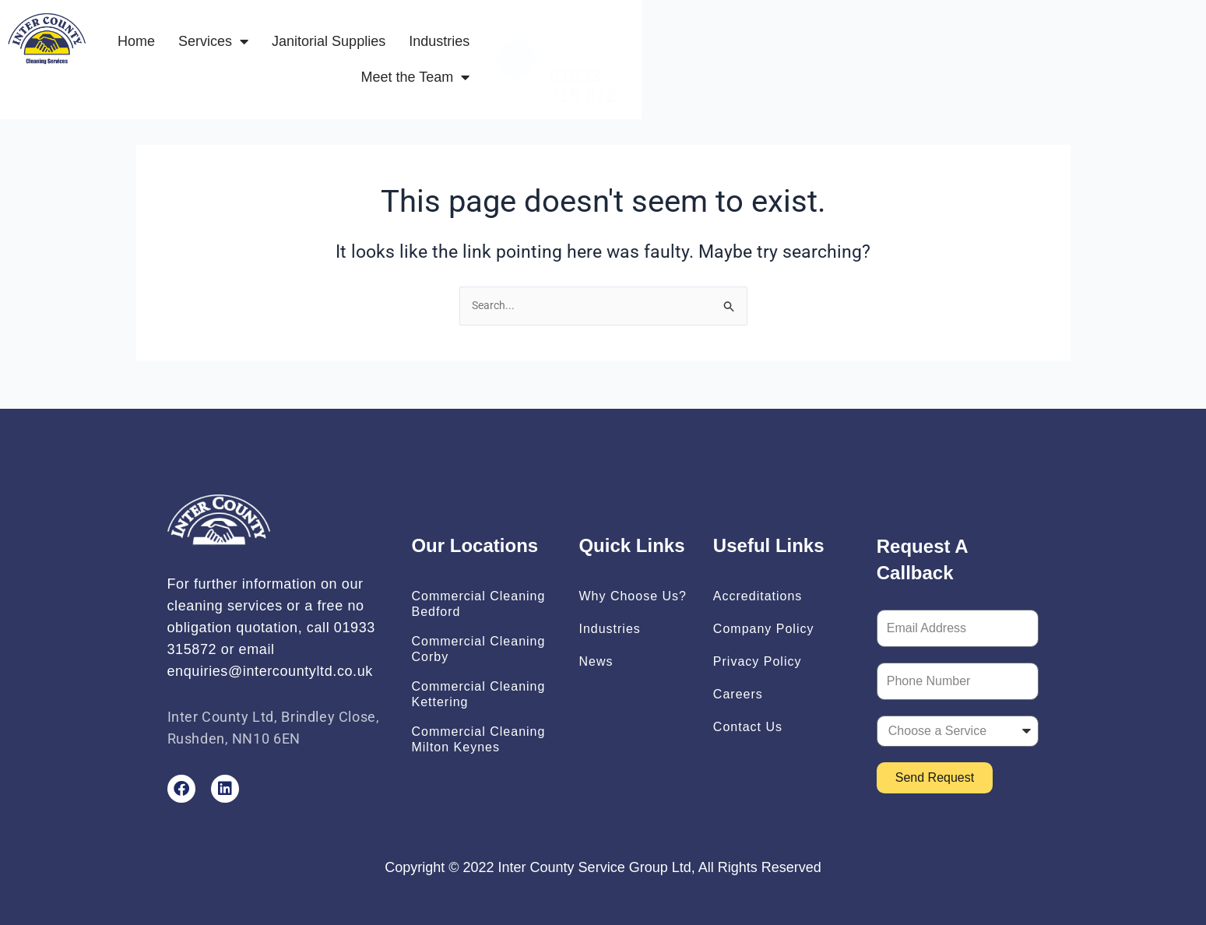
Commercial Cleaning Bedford (478, 603)
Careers (738, 694)
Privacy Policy (757, 661)
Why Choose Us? (632, 596)
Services (427, 49)
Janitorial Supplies (543, 49)
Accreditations (758, 596)
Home (350, 49)
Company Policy (763, 628)
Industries (654, 49)
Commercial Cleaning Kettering (478, 694)
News (595, 661)
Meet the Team (762, 49)
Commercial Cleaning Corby (478, 649)
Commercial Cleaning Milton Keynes (478, 739)
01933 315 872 (970, 65)
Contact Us (747, 726)
